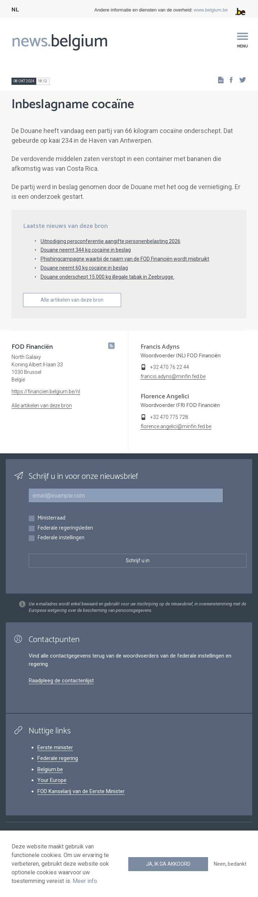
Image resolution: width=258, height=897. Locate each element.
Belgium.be (50, 769)
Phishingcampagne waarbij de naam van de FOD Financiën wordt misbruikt (125, 259)
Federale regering (57, 758)
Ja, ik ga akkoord (168, 864)
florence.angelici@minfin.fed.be (175, 426)
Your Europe (51, 780)
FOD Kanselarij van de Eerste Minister (81, 791)
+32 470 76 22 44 (169, 367)
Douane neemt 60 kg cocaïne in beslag (84, 268)
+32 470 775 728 (169, 417)
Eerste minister (55, 747)
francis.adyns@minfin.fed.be (173, 376)
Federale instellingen (60, 538)
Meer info (85, 881)
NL (15, 10)
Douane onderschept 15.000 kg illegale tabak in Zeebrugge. (107, 277)
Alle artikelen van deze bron (72, 300)
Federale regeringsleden (65, 528)
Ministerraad (51, 518)
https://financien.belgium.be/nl (45, 391)
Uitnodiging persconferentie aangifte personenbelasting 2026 (110, 241)
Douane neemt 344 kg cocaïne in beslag (86, 250)
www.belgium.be (211, 10)
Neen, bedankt (230, 864)
